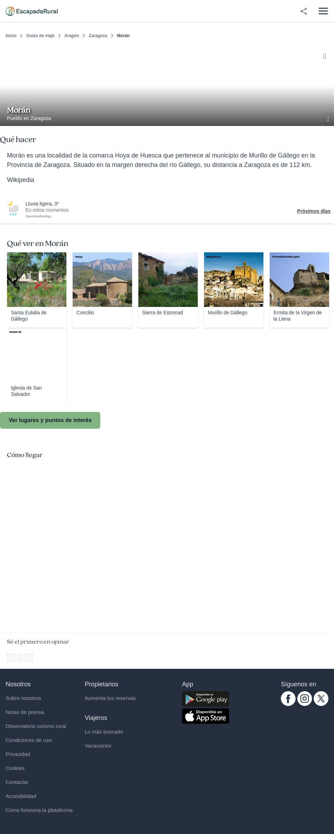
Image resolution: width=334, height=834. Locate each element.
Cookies (15, 768)
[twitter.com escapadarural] (321, 704)
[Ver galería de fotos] (328, 118)
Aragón (71, 35)
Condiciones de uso (29, 740)
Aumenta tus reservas (110, 698)
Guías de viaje (40, 35)
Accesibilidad (21, 796)
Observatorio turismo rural (36, 726)
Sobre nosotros (23, 698)
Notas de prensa (25, 712)
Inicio (11, 35)
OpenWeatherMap (38, 216)
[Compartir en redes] (303, 11)
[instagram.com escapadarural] (304, 704)
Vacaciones (98, 746)
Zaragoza (98, 35)
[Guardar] (326, 54)
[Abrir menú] (323, 11)
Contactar (17, 782)
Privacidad (18, 754)
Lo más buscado (104, 732)
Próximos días (314, 211)
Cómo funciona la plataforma (39, 810)
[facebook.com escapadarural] (288, 704)
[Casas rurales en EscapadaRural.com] (32, 11)
